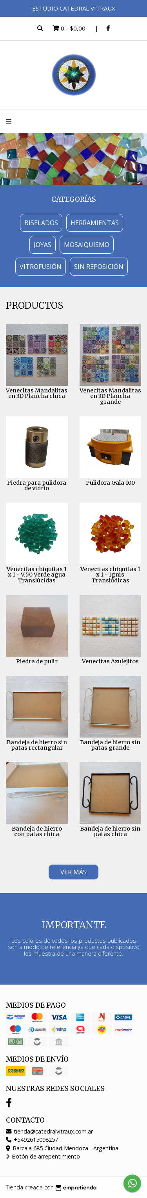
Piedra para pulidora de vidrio (36, 485)
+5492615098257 (32, 1139)
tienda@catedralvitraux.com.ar (49, 1131)
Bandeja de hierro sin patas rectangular (37, 745)
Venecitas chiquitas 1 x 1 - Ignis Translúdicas (110, 575)
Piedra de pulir (37, 661)
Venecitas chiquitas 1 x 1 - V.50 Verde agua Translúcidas (37, 575)
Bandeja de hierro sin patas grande (110, 745)
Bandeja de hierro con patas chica (37, 831)
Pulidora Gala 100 (110, 482)
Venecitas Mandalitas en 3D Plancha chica (36, 393)
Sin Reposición (98, 266)
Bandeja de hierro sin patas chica (110, 831)
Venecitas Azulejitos (110, 661)
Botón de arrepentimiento (43, 1156)
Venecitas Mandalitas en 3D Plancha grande (110, 396)
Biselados (41, 222)
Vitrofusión (41, 266)
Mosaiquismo (86, 244)
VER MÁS (73, 872)
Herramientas (95, 222)
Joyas (42, 244)
